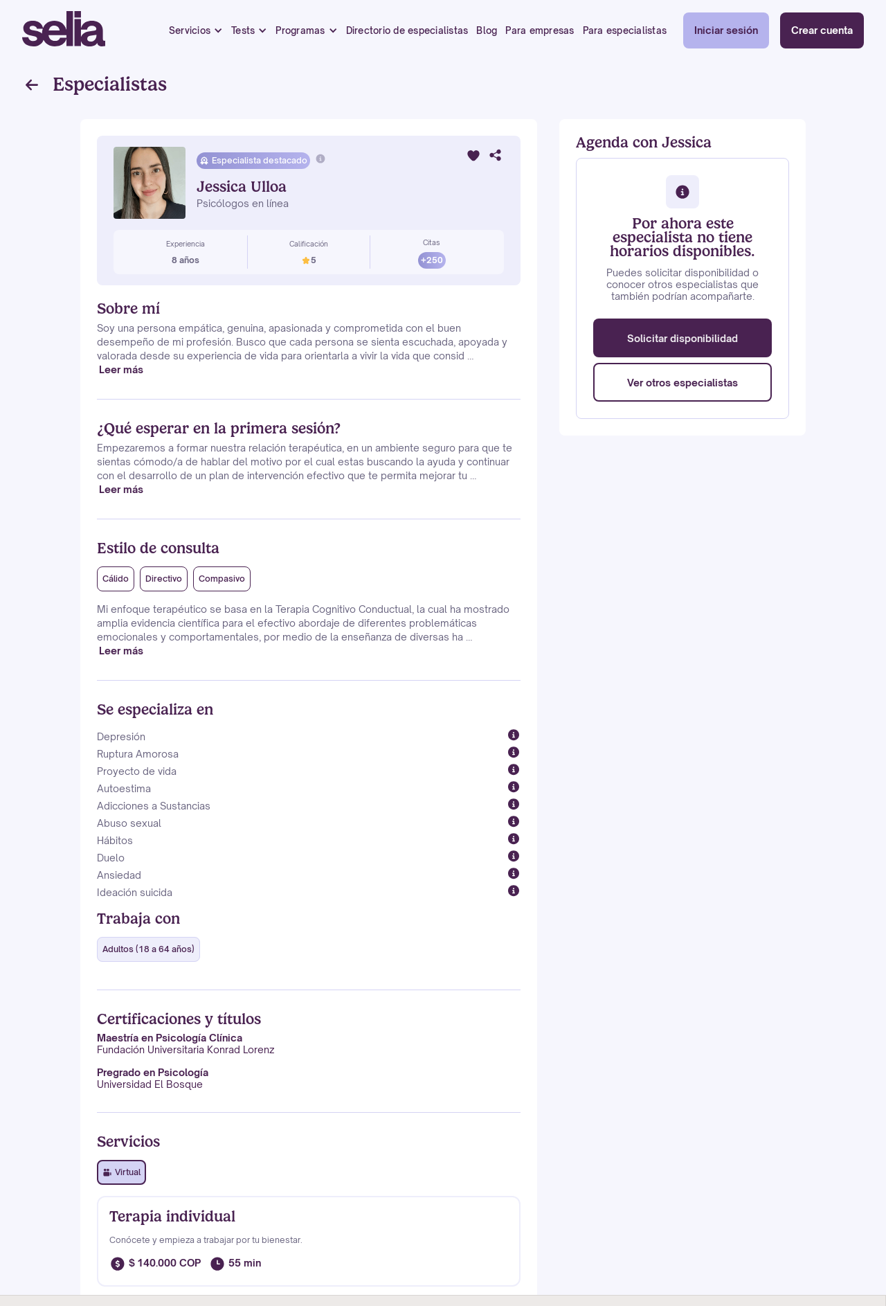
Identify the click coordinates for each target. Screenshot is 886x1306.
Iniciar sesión (726, 30)
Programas (300, 30)
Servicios (189, 30)
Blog (486, 30)
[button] (196, 31)
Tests (243, 30)
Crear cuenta (822, 30)
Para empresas (539, 30)
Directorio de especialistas (407, 30)
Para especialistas (625, 30)
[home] (63, 30)
